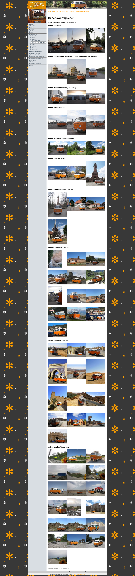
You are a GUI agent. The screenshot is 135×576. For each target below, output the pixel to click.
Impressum (33, 60)
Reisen (33, 37)
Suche (32, 61)
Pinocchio (34, 35)
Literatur (32, 27)
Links (31, 32)
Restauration (35, 49)
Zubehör (34, 46)
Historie (34, 47)
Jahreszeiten (36, 40)
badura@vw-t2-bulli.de (79, 574)
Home (50, 11)
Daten (31, 24)
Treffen (32, 31)
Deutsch (55, 11)
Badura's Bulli (33, 34)
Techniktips (33, 25)
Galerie (34, 39)
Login (31, 65)
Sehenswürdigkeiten (39, 42)
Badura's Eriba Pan (35, 53)
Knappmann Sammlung (36, 58)
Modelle (32, 29)
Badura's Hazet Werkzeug (37, 56)
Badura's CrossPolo (35, 55)
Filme (33, 44)
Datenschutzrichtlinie (35, 63)
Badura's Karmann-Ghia (36, 51)
